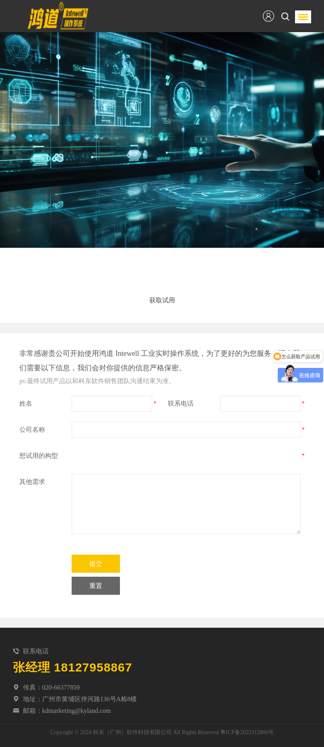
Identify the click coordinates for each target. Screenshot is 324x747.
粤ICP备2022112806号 (247, 732)
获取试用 (162, 300)
